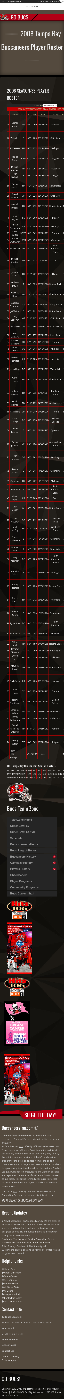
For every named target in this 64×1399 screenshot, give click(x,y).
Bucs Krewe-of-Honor (24, 844)
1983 (44, 770)
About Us (44, 1)
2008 (19, 777)
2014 (48, 777)
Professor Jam (9, 1360)
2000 (53, 774)
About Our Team (12, 1272)
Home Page (10, 1269)
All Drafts (8, 1290)
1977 (14, 770)
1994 (24, 774)
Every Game (10, 1276)
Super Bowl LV (19, 825)
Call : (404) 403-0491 (11, 1)
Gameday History (21, 862)
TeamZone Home (21, 819)
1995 (29, 774)
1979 (24, 770)
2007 (14, 777)
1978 (19, 770)
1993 (19, 774)
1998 (44, 774)
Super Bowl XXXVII (22, 832)
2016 (58, 777)
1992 (14, 774)
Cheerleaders (18, 875)
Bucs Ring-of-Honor (23, 850)
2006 (9, 777)
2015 (53, 777)
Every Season (11, 1279)
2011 (34, 777)
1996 (34, 774)
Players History (20, 868)
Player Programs (21, 881)
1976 (9, 770)
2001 (58, 774)
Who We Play (11, 1283)
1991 (9, 774)
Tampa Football (12, 1294)
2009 (24, 777)
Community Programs (24, 887)
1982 (39, 770)
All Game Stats (11, 1287)
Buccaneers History (23, 856)
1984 (48, 770)
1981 (34, 770)
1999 (48, 774)
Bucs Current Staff (22, 893)
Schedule (16, 838)
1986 (58, 770)
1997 (39, 774)
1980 (29, 770)
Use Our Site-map (13, 1301)
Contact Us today (13, 1297)
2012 (39, 777)
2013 (44, 777)
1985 (53, 770)
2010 (29, 777)
